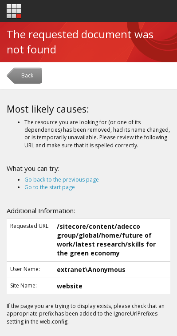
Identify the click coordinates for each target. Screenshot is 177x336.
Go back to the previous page (61, 179)
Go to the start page (49, 187)
